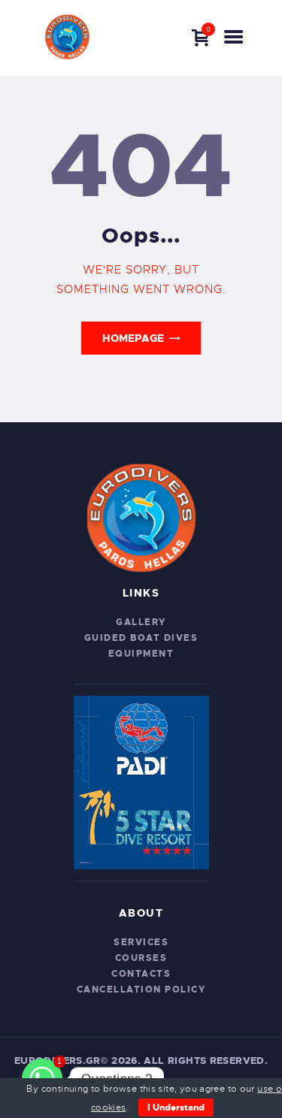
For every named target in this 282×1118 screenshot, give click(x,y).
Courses (141, 958)
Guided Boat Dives (141, 638)
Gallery (141, 622)
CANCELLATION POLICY (141, 990)
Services (141, 942)
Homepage (133, 338)
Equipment (141, 654)
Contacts (141, 974)
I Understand (176, 1107)
